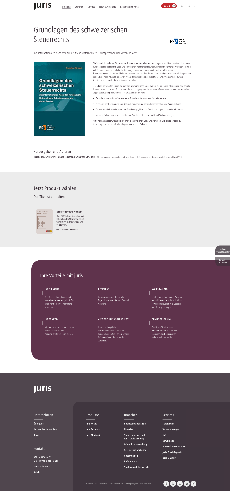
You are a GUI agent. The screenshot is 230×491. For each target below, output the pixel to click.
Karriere (38, 435)
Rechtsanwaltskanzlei (135, 423)
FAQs (165, 435)
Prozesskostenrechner (174, 446)
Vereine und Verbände (135, 450)
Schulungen (168, 423)
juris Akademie (93, 435)
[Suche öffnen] (183, 6)
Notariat (128, 429)
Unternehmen (131, 455)
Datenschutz (103, 484)
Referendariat (131, 461)
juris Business (93, 429)
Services (168, 415)
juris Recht (91, 423)
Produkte (92, 415)
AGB (95, 484)
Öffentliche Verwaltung (136, 444)
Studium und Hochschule (136, 467)
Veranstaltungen (171, 429)
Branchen (131, 415)
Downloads (168, 440)
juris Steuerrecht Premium (69, 211)
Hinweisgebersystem (131, 484)
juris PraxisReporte (172, 452)
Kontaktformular (42, 466)
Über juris (39, 423)
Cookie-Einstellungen (116, 484)
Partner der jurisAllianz (45, 429)
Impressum (89, 484)
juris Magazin (169, 457)
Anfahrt (37, 472)
